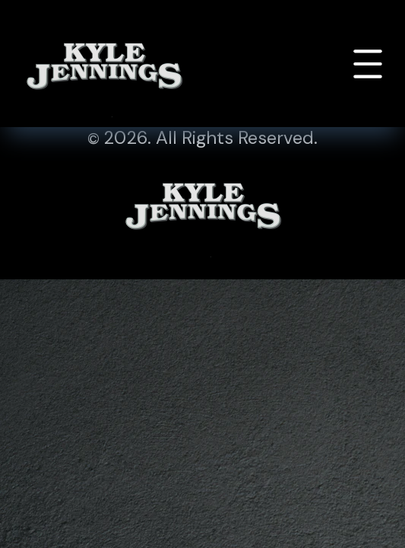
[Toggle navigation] (368, 64)
